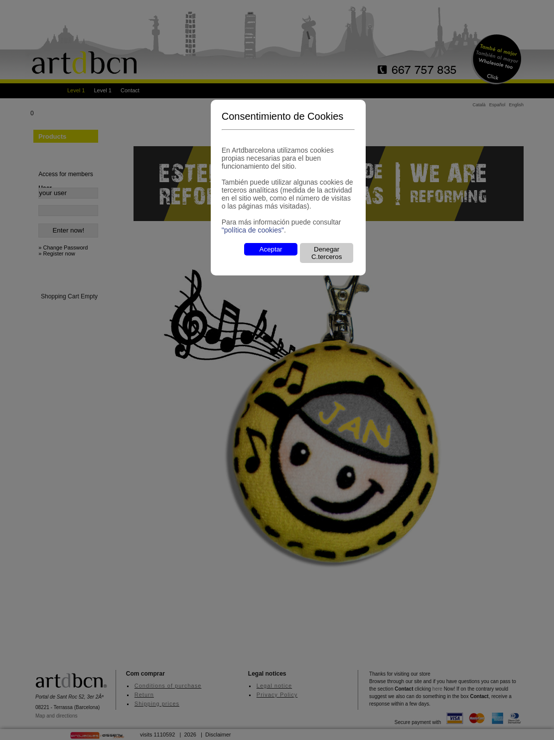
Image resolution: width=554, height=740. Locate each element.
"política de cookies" (253, 230)
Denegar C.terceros (326, 253)
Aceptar (271, 249)
